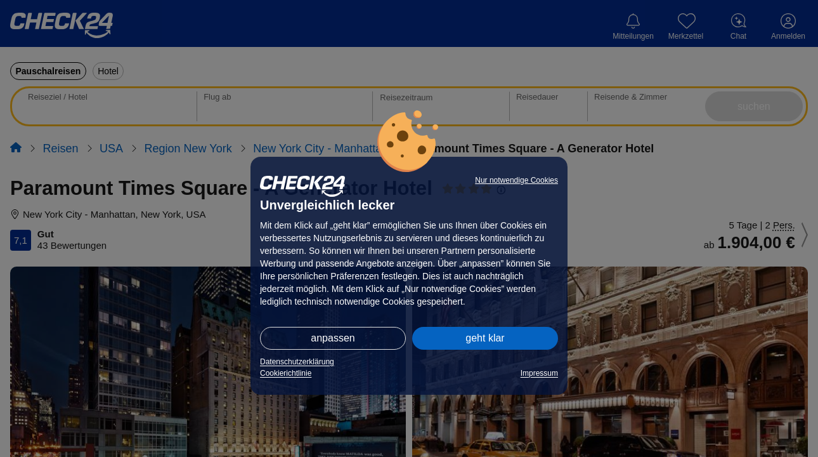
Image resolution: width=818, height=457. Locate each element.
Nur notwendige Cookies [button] (516, 180)
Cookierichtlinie (285, 373)
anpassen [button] (332, 338)
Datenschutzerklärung (297, 361)
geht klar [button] (484, 338)
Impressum (539, 373)
